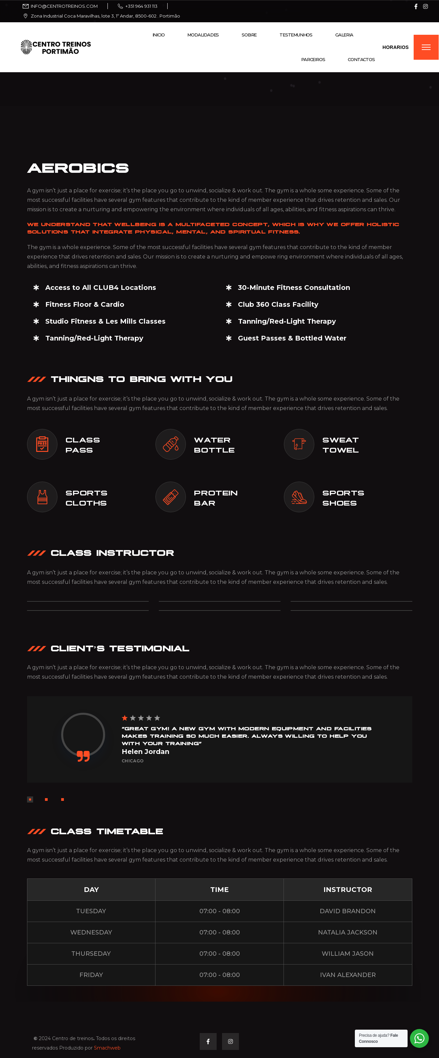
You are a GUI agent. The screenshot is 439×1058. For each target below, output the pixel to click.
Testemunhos (295, 34)
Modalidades (203, 34)
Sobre (249, 34)
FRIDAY (91, 975)
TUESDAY (91, 911)
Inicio (158, 34)
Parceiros (313, 59)
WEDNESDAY (91, 932)
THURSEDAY (91, 953)
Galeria (344, 34)
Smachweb (107, 1048)
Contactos (361, 59)
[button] (30, 799)
